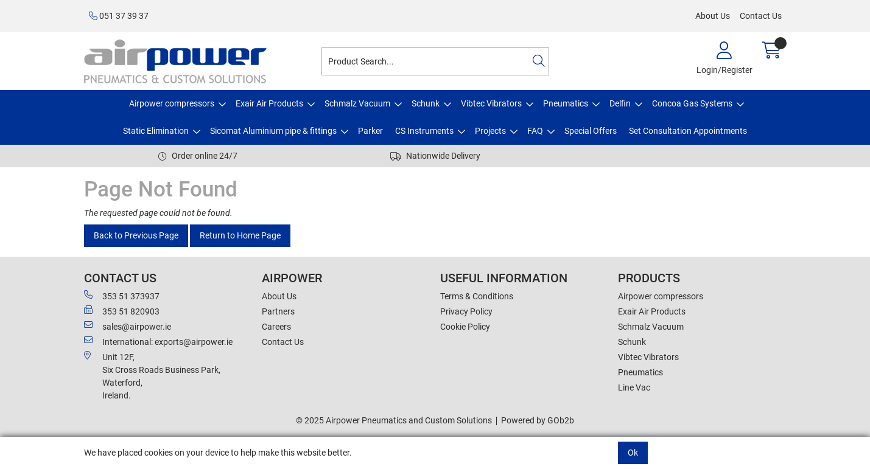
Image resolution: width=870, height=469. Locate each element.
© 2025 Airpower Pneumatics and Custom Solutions (394, 420)
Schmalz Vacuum (357, 103)
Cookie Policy (465, 327)
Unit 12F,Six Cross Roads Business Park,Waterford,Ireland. (152, 375)
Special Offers (590, 131)
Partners (278, 311)
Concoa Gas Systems (692, 103)
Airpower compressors (171, 103)
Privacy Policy (466, 311)
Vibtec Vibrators (491, 103)
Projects (490, 131)
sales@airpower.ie (127, 326)
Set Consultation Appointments (688, 131)
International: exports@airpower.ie (158, 341)
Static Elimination (156, 131)
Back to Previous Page (136, 235)
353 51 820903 (122, 310)
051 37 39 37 (119, 16)
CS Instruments (424, 131)
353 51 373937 (122, 295)
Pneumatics (565, 103)
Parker (370, 131)
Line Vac (634, 387)
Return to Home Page (240, 235)
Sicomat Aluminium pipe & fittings (273, 131)
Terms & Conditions (476, 296)
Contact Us (761, 16)
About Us (712, 16)
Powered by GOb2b (537, 420)
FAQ (535, 131)
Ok (633, 452)
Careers (276, 327)
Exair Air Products (269, 103)
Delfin (620, 103)
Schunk (426, 103)
